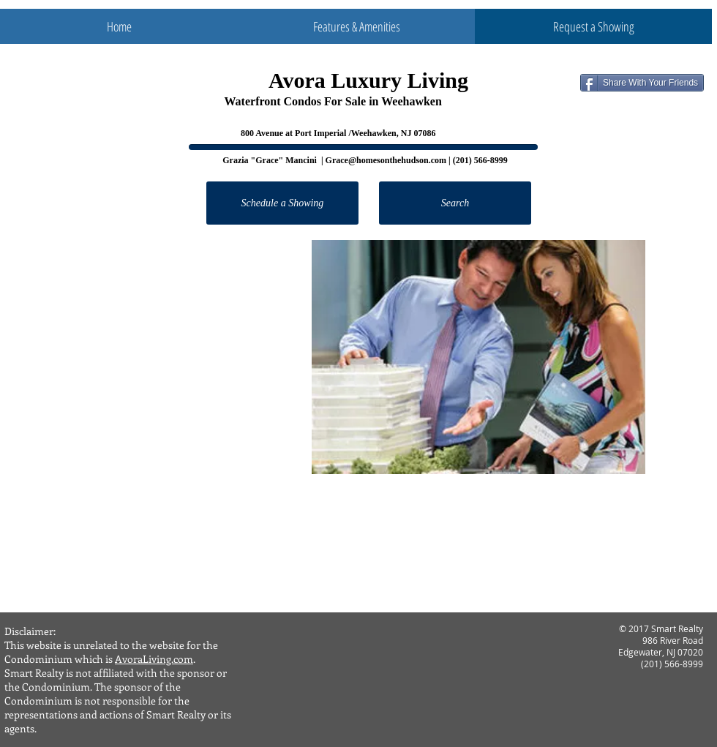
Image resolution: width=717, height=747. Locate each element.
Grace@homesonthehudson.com (386, 160)
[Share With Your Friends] (642, 82)
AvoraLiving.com (154, 659)
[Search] (455, 203)
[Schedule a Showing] (282, 203)
